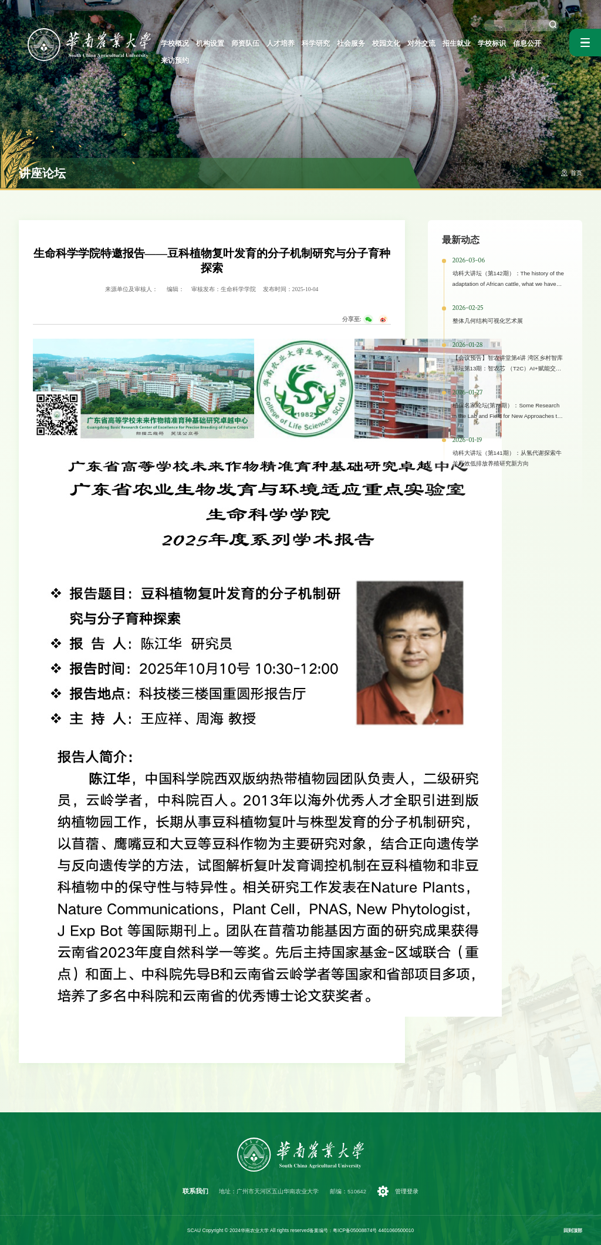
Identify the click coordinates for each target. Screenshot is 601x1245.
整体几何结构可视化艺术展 (488, 321)
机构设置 (217, 44)
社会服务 (349, 44)
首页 (576, 173)
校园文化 (381, 44)
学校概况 (184, 44)
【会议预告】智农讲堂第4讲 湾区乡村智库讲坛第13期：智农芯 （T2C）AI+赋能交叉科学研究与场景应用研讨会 (508, 368)
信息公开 (513, 44)
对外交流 (414, 44)
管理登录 (406, 1191)
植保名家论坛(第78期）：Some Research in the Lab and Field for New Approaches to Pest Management (507, 416)
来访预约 (546, 44)
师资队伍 (250, 44)
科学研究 (316, 44)
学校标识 (480, 44)
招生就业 (447, 44)
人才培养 (283, 44)
